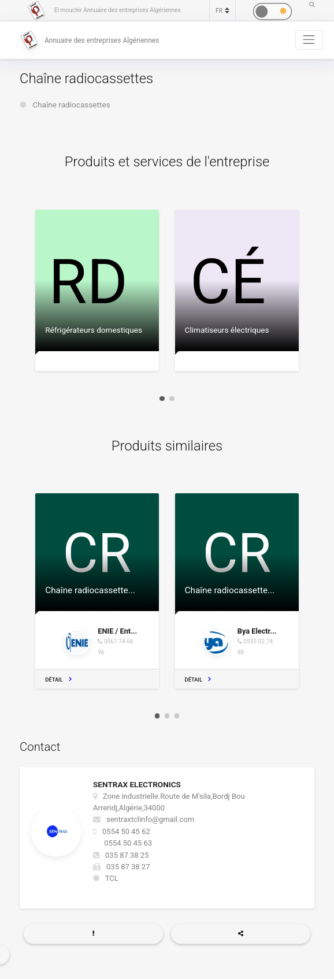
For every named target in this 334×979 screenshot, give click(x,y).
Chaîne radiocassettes (71, 104)
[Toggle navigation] (309, 40)
